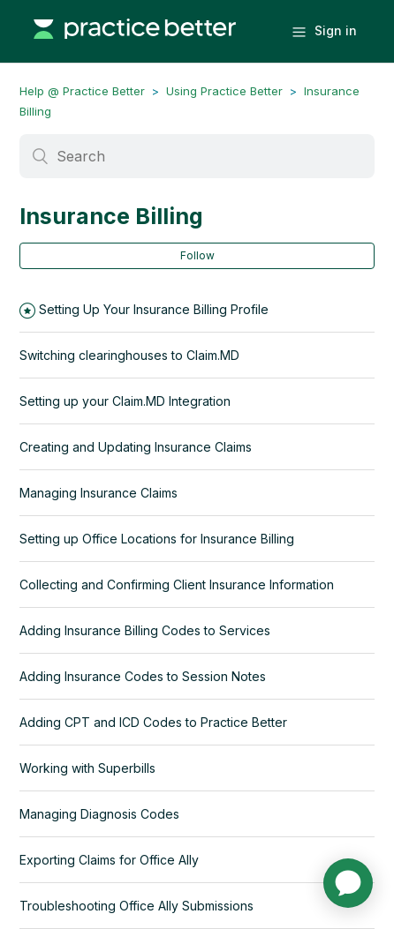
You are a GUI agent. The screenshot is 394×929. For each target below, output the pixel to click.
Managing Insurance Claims (98, 492)
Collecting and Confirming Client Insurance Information (176, 584)
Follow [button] (197, 255)
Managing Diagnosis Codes (99, 813)
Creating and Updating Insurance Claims (135, 446)
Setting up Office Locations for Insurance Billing (156, 538)
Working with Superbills (87, 767)
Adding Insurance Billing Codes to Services (144, 630)
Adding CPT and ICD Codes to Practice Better (153, 722)
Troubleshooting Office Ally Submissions (136, 905)
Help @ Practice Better (82, 91)
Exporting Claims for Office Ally (109, 859)
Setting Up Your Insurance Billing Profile (154, 309)
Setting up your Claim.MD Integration (125, 400)
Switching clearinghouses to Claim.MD (129, 355)
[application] (348, 883)
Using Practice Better (224, 91)
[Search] (196, 156)
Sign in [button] (335, 30)
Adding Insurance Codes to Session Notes (142, 676)
